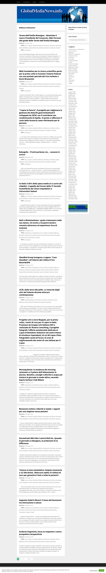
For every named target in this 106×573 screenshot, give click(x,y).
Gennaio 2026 (72, 100)
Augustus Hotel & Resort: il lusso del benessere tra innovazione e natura (40, 501)
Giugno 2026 (71, 92)
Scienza (51, 86)
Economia (58, 45)
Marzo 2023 (71, 155)
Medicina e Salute (28, 48)
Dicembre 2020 (72, 197)
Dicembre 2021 (72, 179)
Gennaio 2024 (72, 139)
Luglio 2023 (71, 148)
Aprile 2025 (71, 114)
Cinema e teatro (72, 56)
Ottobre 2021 (72, 182)
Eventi (21, 48)
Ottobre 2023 (72, 144)
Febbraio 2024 (72, 137)
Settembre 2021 (72, 184)
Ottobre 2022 (72, 163)
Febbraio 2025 (72, 118)
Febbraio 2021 (72, 195)
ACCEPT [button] (101, 570)
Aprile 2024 (71, 134)
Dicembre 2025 (72, 101)
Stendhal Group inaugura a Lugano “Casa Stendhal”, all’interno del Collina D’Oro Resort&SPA (38, 260)
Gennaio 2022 (72, 178)
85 (29, 559)
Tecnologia (52, 48)
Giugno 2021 (71, 189)
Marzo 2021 (71, 194)
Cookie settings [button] (94, 570)
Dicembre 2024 (72, 121)
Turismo (58, 48)
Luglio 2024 (71, 129)
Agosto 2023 (71, 147)
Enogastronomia (35, 270)
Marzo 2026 (71, 97)
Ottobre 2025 (72, 105)
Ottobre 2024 (72, 124)
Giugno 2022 (71, 169)
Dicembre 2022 (72, 160)
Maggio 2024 (72, 132)
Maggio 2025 (72, 113)
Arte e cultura (28, 45)
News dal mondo (37, 48)
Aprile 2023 (71, 153)
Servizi (34, 2)
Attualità (35, 45)
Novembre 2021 (72, 181)
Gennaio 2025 (72, 119)
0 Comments (27, 50)
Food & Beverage (45, 235)
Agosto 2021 (71, 186)
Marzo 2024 (71, 135)
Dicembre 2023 (72, 140)
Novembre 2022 (72, 161)
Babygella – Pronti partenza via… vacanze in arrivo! (39, 153)
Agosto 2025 (71, 108)
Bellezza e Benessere (43, 45)
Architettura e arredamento (32, 233)
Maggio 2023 (72, 152)
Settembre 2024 (72, 126)
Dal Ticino (52, 45)
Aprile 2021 (71, 192)
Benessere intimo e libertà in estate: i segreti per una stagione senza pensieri (39, 410)
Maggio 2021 (72, 190)
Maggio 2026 (72, 93)
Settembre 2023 (72, 145)
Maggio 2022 (72, 171)
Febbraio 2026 (72, 98)
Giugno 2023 (71, 150)
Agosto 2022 (71, 166)
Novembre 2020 (72, 199)
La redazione (26, 2)
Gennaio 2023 (72, 158)
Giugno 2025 (71, 111)
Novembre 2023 (72, 142)
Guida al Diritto (72, 65)
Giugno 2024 (71, 131)
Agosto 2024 (71, 127)
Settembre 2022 (72, 165)
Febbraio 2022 (72, 176)
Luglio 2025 (71, 110)
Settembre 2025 (72, 106)
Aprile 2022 (71, 173)
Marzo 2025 (71, 116)
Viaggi (56, 272)
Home (18, 2)
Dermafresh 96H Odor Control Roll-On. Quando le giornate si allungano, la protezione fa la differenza (40, 441)
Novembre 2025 (72, 103)
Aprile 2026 (71, 95)
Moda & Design (72, 69)
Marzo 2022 (71, 174)
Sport (27, 237)
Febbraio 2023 (72, 156)
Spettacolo (71, 77)
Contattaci (42, 2)
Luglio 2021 (71, 187)
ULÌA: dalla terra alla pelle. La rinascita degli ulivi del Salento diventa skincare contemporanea (39, 292)
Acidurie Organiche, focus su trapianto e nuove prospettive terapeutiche (40, 533)
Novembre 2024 (72, 123)
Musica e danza (72, 70)
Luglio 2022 (71, 168)
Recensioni (46, 48)
